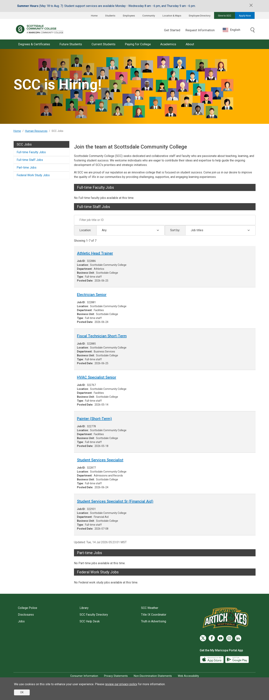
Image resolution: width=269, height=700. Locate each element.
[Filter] (165, 220)
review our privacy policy (121, 684)
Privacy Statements (116, 676)
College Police (27, 608)
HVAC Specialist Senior (96, 377)
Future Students (71, 44)
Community (148, 15)
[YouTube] (220, 638)
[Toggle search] (253, 30)
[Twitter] (203, 638)
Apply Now (245, 15)
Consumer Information (84, 676)
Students (110, 15)
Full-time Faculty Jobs (31, 152)
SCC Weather (149, 608)
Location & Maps (172, 15)
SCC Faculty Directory (94, 614)
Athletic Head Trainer (95, 253)
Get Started (172, 30)
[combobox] (234, 29)
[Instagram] (229, 638)
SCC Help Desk (90, 621)
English (231, 30)
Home (94, 15)
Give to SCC (224, 15)
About (190, 44)
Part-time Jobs (26, 167)
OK (22, 692)
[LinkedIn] (238, 638)
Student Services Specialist (100, 460)
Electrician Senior (91, 294)
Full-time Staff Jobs (30, 160)
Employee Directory (199, 15)
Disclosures (26, 614)
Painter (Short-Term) (94, 418)
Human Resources (36, 131)
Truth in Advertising (153, 621)
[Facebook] (211, 638)
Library (84, 608)
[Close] (251, 5)
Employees (129, 15)
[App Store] (212, 659)
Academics (168, 44)
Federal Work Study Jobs (33, 175)
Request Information (200, 30)
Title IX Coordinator (153, 614)
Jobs (21, 621)
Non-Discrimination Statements (153, 676)
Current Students (103, 44)
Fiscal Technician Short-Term (102, 336)
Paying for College (138, 44)
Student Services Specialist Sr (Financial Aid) (115, 501)
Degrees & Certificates (34, 44)
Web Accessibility (188, 676)
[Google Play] (237, 659)
